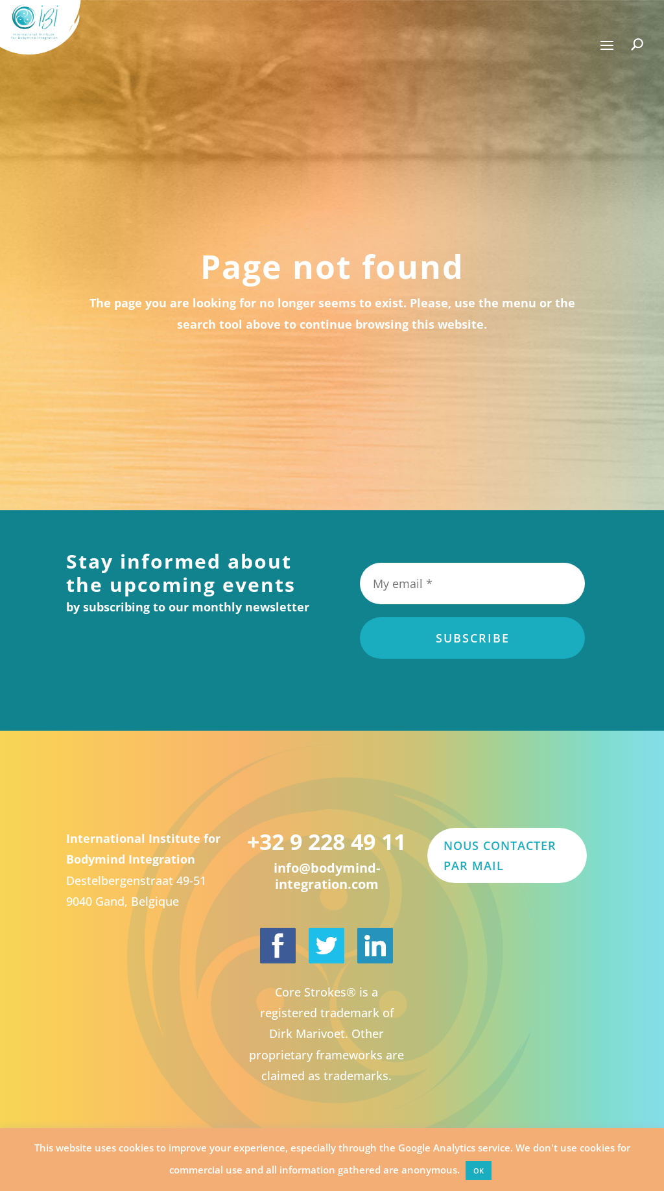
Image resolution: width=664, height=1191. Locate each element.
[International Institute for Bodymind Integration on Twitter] (326, 945)
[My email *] (472, 583)
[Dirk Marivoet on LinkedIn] (375, 945)
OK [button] (478, 1170)
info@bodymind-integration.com (327, 876)
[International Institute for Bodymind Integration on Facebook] (278, 945)
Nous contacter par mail (500, 855)
